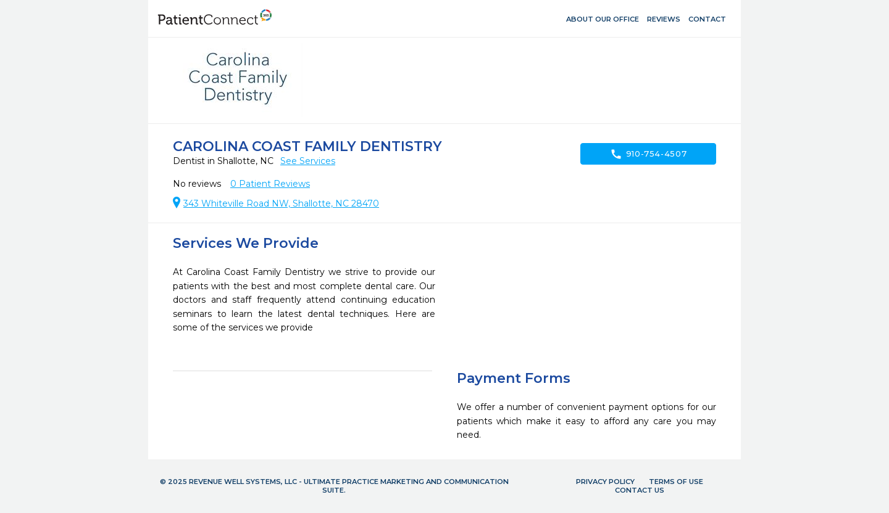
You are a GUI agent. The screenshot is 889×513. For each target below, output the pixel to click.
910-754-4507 (648, 154)
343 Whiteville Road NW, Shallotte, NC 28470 (281, 203)
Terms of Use (676, 481)
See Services (307, 160)
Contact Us (639, 490)
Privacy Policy (605, 481)
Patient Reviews (270, 183)
